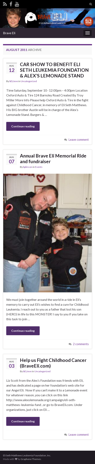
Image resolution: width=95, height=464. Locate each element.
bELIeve (13, 81)
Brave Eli (9, 33)
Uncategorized (29, 81)
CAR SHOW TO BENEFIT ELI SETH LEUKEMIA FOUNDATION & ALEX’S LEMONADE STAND (54, 69)
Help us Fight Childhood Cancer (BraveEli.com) (53, 363)
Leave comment (79, 139)
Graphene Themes (31, 459)
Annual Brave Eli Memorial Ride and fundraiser (53, 158)
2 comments (81, 344)
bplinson (27, 166)
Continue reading (23, 126)
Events (38, 166)
